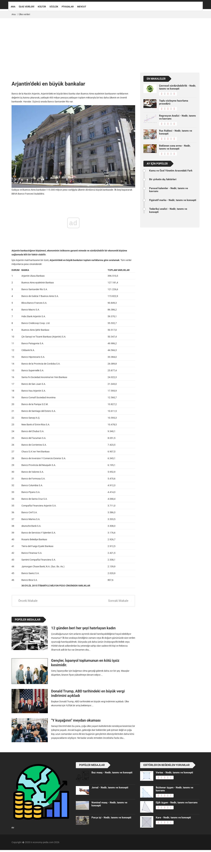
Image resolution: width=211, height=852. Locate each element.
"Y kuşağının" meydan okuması (76, 720)
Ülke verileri (26, 6)
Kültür (42, 6)
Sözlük (53, 6)
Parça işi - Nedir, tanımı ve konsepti (111, 817)
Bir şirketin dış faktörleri (162, 179)
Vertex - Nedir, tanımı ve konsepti (174, 772)
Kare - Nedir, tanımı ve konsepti (173, 817)
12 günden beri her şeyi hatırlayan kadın (83, 628)
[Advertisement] (105, 43)
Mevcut (81, 6)
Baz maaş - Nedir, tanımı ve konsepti (111, 772)
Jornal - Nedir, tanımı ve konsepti (109, 787)
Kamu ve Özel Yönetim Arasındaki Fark (170, 170)
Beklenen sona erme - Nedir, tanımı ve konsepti (175, 147)
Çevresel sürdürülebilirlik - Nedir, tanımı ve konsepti (177, 87)
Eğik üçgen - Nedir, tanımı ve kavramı (176, 802)
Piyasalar (68, 6)
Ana (13, 6)
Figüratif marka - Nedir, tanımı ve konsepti (172, 200)
